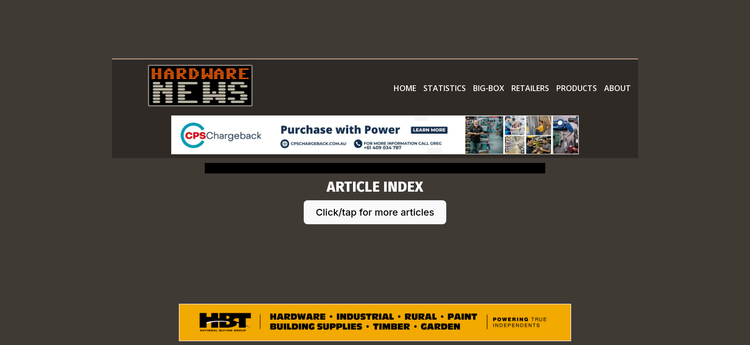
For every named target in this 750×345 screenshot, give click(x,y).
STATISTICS (444, 88)
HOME (405, 88)
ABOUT (617, 88)
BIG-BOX (488, 88)
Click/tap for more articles (375, 212)
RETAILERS (530, 88)
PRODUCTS (576, 88)
